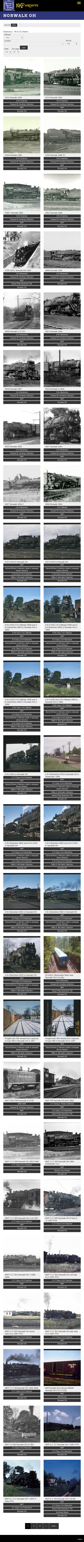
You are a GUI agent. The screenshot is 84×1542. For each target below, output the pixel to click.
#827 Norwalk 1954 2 (14, 504)
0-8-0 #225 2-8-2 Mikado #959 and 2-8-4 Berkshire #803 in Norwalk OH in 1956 (21, 627)
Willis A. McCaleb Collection (22, 577)
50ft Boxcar (62, 1397)
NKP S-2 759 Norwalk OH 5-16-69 (60, 1499)
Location (7, 41)
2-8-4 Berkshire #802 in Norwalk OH (21, 912)
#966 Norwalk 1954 (53, 504)
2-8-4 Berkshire (22, 274)
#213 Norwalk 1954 (53, 98)
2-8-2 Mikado (62, 507)
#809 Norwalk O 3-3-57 (15, 331)
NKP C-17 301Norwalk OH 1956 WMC (22, 1388)
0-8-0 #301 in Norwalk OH (16, 774)
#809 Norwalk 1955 (53, 270)
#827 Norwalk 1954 (53, 447)
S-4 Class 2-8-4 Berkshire (22, 640)
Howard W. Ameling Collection (21, 104)
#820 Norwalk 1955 (13, 447)
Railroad (7, 35)
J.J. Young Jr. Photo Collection (62, 1104)
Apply (24, 47)
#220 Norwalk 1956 (13, 155)
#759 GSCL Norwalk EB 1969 (18, 270)
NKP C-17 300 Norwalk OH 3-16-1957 (21, 1218)
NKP (22, 108)
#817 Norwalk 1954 (53, 331)
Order (6, 49)
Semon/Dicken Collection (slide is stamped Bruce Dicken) (62, 644)
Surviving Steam (62, 1512)
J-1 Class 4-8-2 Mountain (22, 1448)
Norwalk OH (21, 111)
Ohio (14, 25)
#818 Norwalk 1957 (13, 389)
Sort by (68, 41)
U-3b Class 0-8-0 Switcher (22, 574)
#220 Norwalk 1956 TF (55, 155)
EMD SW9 (22, 1104)
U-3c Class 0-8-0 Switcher (22, 648)
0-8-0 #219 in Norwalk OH (16, 562)
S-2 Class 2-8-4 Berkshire (62, 783)
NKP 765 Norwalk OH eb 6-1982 (59, 1100)
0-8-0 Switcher (21, 101)
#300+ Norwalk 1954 (14, 213)
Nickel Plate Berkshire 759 (22, 284)
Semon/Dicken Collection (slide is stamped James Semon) (21, 569)
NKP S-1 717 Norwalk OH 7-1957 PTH (62, 1445)
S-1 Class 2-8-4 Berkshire (62, 1451)
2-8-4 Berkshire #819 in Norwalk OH (21, 975)
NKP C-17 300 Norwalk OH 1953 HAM (22, 1162)
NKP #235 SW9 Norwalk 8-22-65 (19, 1100)
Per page (15, 49)
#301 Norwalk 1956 (53, 213)
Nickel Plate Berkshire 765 (62, 1114)
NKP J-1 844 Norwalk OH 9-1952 (19, 1445)
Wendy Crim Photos (62, 1171)
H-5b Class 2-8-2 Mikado (22, 633)
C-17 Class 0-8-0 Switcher (22, 777)
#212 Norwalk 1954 (13, 98)
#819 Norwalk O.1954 (54, 389)
